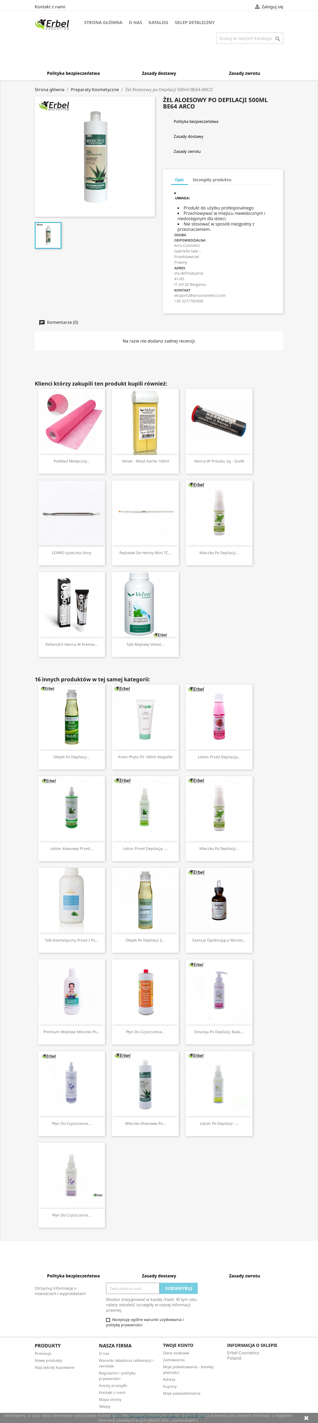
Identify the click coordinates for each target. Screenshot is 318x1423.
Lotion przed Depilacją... (219, 756)
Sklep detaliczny (195, 22)
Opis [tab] (179, 179)
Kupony (170, 1386)
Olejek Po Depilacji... (71, 756)
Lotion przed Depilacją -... (145, 848)
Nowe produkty (48, 1360)
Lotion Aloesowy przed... (71, 848)
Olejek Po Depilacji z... (145, 940)
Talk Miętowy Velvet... (145, 644)
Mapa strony (110, 1399)
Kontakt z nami (50, 7)
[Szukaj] (249, 38)
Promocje (43, 1353)
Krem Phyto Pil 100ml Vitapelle (145, 756)
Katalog (158, 22)
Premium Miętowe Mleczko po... (71, 1031)
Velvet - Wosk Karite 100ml (145, 461)
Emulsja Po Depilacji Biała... (219, 1031)
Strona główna (103, 22)
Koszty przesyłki (113, 1385)
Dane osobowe (176, 1352)
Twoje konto (178, 1345)
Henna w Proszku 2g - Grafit (219, 461)
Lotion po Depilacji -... (219, 1123)
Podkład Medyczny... (72, 461)
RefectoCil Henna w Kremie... (71, 644)
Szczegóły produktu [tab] (212, 179)
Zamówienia (174, 1359)
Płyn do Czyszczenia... (145, 1031)
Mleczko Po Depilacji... (219, 552)
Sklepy (104, 1406)
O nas (135, 22)
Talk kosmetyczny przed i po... (71, 940)
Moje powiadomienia (181, 1393)
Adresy (169, 1379)
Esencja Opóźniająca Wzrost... (219, 940)
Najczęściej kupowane (54, 1367)
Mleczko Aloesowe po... (145, 1123)
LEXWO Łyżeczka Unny (71, 552)
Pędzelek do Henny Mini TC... (145, 552)
